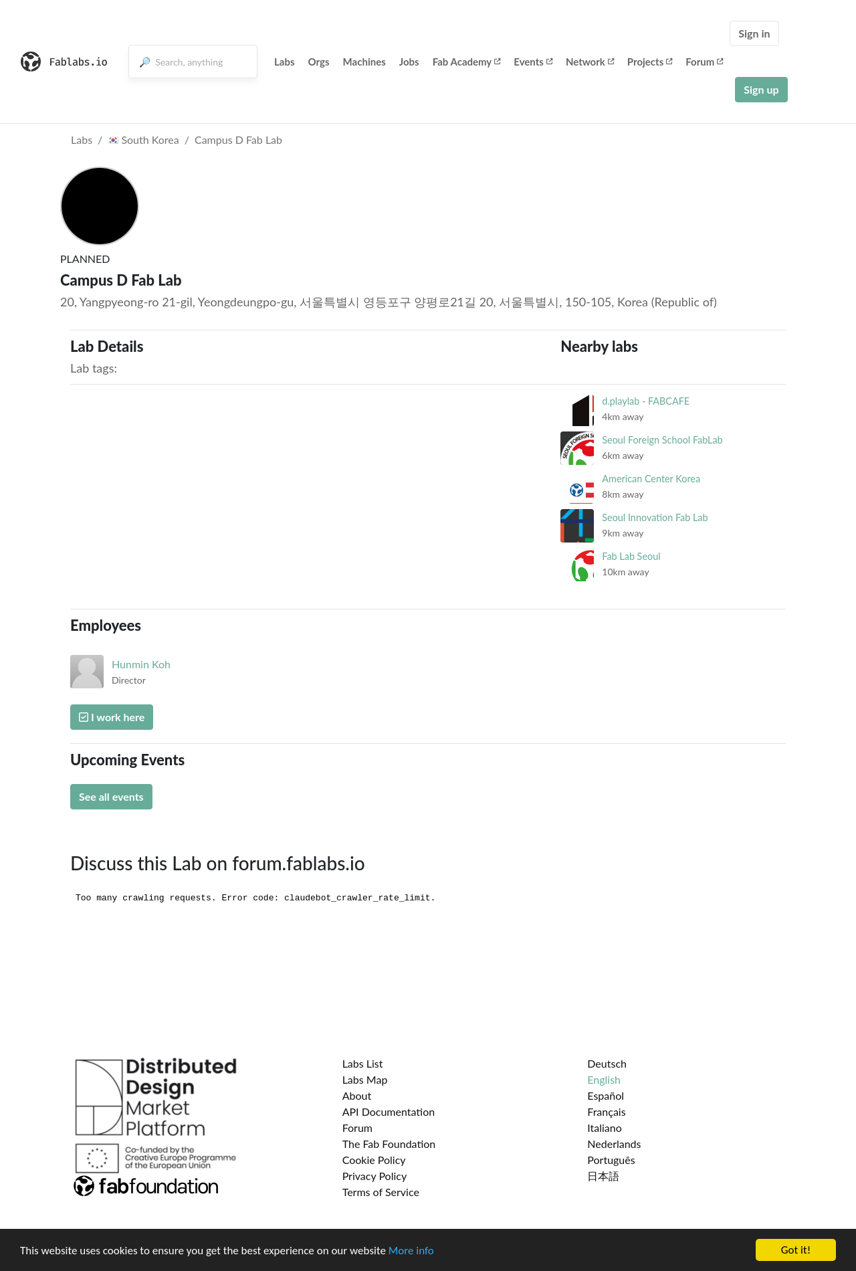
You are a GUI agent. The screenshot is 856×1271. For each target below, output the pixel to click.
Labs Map (365, 1079)
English (604, 1079)
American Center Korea (651, 478)
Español (605, 1095)
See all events (111, 796)
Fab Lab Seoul (631, 556)
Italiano (604, 1127)
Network (590, 62)
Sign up (761, 89)
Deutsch (607, 1063)
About (357, 1095)
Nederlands (614, 1143)
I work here (111, 716)
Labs (284, 62)
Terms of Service (380, 1191)
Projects (649, 62)
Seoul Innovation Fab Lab (655, 517)
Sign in (754, 33)
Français (606, 1111)
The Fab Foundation (389, 1143)
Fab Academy (467, 62)
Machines (364, 62)
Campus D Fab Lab (238, 139)
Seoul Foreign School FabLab (662, 440)
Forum (704, 62)
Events (533, 62)
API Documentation (388, 1111)
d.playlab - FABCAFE (645, 401)
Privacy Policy (374, 1175)
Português (611, 1159)
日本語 (603, 1175)
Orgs (319, 62)
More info (411, 1252)
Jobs (409, 62)
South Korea (143, 139)
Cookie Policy (374, 1159)
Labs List (362, 1063)
